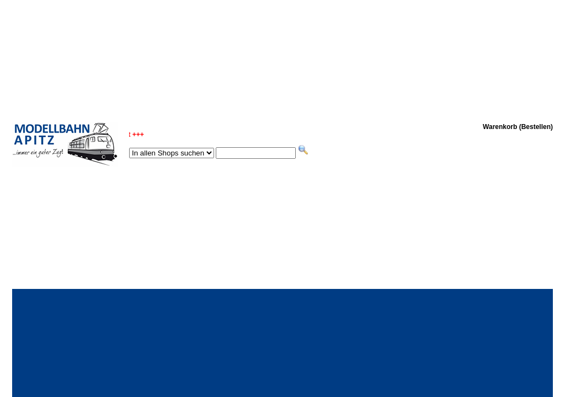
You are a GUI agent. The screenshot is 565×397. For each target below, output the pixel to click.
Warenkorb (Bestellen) (518, 127)
